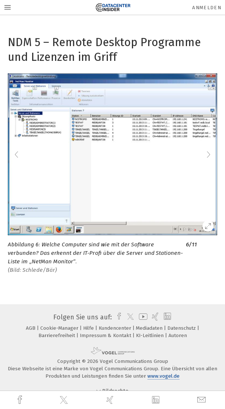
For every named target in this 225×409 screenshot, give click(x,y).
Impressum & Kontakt (106, 335)
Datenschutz (182, 328)
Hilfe (89, 328)
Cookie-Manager (60, 328)
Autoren (177, 335)
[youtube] (141, 317)
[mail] (202, 400)
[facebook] (21, 400)
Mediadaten (150, 328)
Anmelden (206, 7)
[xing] (111, 400)
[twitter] (65, 400)
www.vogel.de (163, 376)
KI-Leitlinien (150, 335)
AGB (31, 328)
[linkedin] (156, 400)
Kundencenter (116, 328)
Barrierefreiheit (57, 335)
